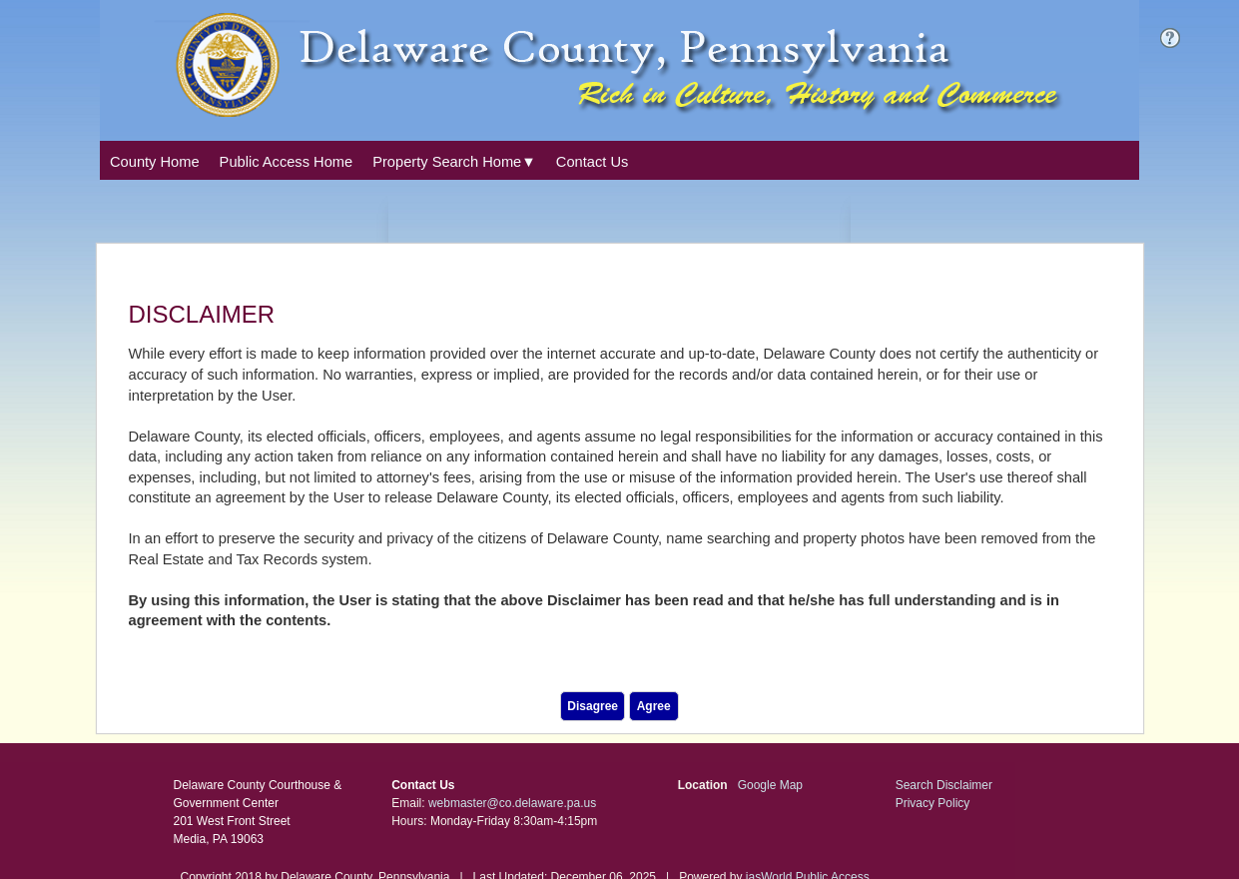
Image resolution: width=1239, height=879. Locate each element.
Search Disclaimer (944, 785)
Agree (654, 706)
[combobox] (454, 160)
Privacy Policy (933, 803)
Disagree (592, 706)
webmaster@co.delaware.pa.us (512, 803)
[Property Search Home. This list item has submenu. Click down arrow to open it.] (454, 162)
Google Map (770, 785)
